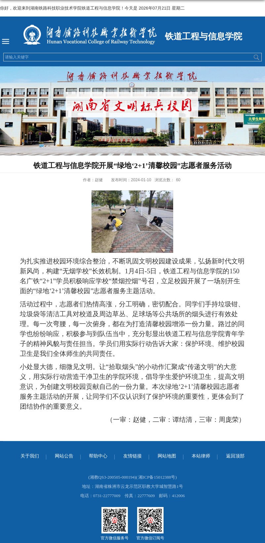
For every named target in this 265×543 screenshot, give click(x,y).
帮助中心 (98, 456)
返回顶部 (235, 456)
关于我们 (29, 456)
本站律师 (201, 456)
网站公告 (64, 456)
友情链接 (132, 456)
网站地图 (167, 456)
